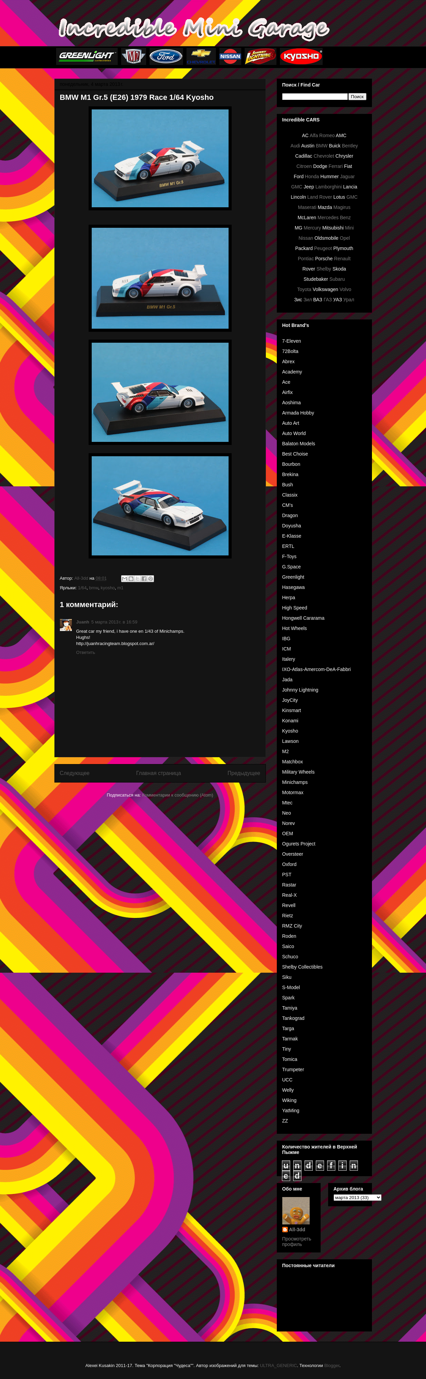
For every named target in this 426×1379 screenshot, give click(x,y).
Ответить (85, 652)
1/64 (82, 587)
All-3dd (297, 1229)
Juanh (82, 622)
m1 (120, 587)
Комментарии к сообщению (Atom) (177, 795)
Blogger (331, 1365)
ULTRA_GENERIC (278, 1365)
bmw (93, 587)
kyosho (108, 587)
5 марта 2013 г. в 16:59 (114, 622)
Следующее (75, 773)
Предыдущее (244, 773)
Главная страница (158, 773)
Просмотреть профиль (296, 1241)
